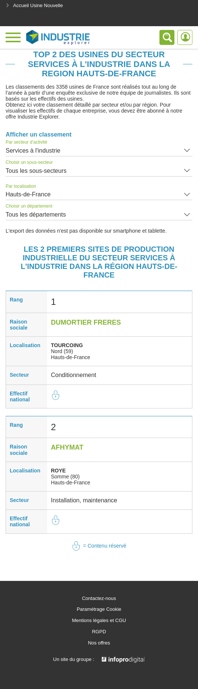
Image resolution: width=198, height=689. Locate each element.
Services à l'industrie (33, 150)
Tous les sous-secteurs (36, 171)
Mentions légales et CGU (99, 620)
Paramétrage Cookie (99, 609)
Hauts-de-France (28, 194)
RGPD (99, 631)
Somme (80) (65, 477)
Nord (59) (62, 351)
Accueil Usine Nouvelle (34, 5)
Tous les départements (36, 214)
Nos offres (99, 643)
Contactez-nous (99, 598)
